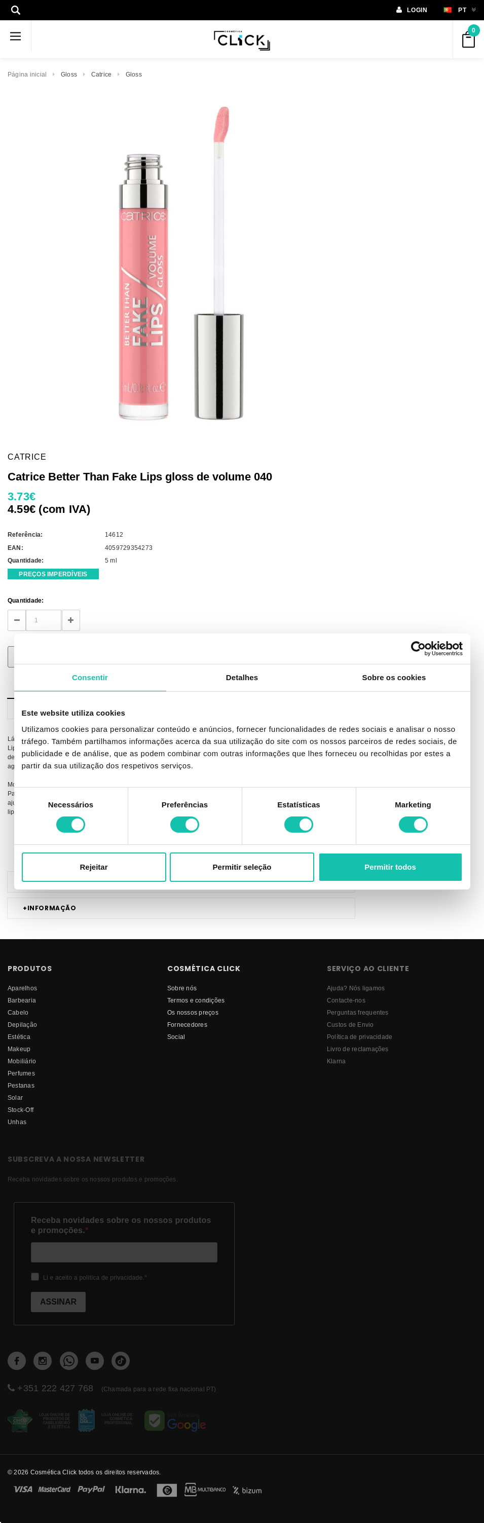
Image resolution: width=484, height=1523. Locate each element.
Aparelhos (22, 988)
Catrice (101, 74)
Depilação (22, 1024)
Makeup (19, 1049)
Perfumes (21, 1073)
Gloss (69, 74)
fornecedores (187, 1024)
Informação (50, 908)
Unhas (17, 1122)
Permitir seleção (242, 867)
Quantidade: (26, 600)
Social (176, 1037)
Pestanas (21, 1085)
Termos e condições (196, 1000)
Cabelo (18, 1012)
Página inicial (27, 74)
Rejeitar (93, 867)
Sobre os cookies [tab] (394, 677)
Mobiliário (22, 1061)
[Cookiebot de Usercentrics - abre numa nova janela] (418, 648)
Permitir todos (390, 867)
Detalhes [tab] (242, 677)
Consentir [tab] (90, 677)
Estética (19, 1037)
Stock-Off (20, 1109)
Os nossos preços (192, 1012)
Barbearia (22, 1000)
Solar (15, 1097)
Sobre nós (182, 988)
